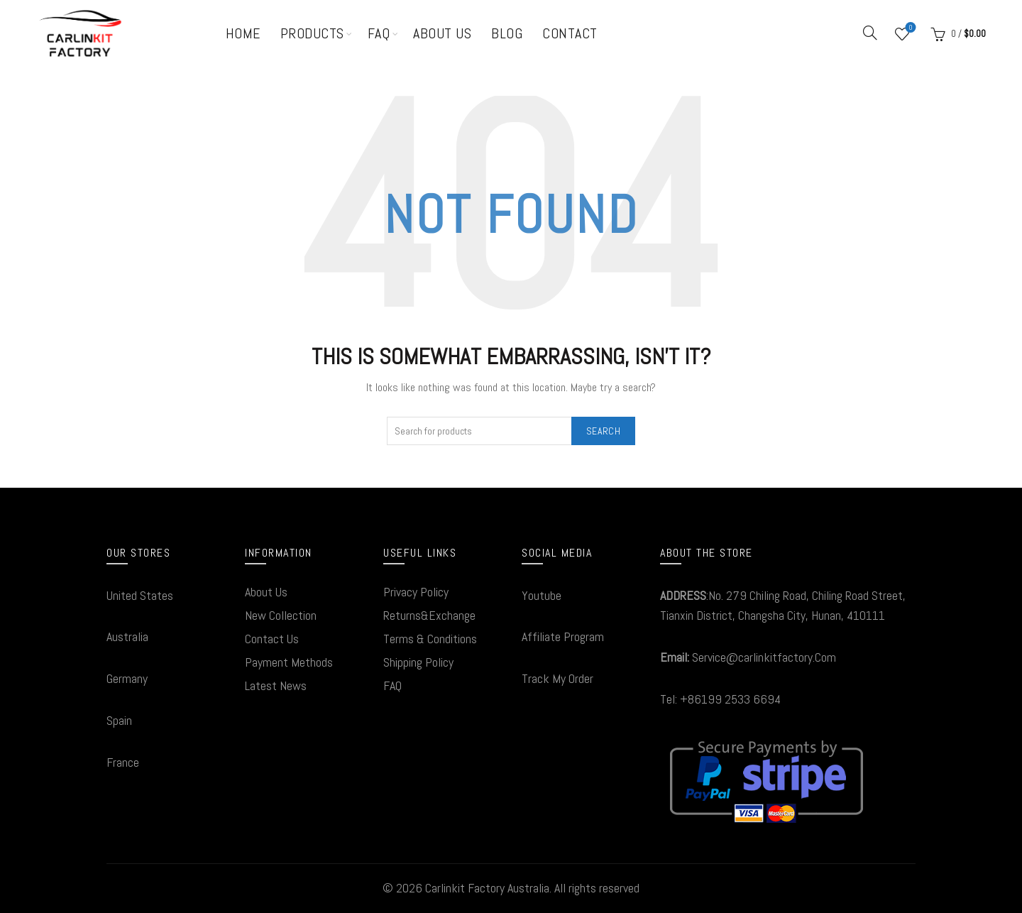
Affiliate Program (563, 636)
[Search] (870, 32)
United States (139, 595)
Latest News (276, 685)
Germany (127, 678)
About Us (442, 33)
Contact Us (272, 638)
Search (603, 431)
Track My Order (557, 678)
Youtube (541, 595)
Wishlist (909, 28)
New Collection (281, 615)
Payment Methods (289, 662)
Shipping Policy (418, 662)
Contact (570, 33)
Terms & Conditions (430, 638)
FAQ (379, 33)
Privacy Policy (416, 592)
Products (312, 33)
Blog (506, 33)
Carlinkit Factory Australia (487, 888)
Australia (127, 636)
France (122, 762)
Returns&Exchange (429, 615)
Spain (119, 720)
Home (243, 33)
